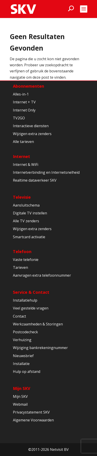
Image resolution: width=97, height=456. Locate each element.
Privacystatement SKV (31, 412)
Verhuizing (22, 339)
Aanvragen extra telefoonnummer (42, 275)
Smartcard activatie (29, 236)
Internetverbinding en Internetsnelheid (46, 172)
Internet (21, 156)
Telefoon (22, 251)
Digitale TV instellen (30, 213)
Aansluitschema (26, 205)
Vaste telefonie (25, 259)
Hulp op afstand (26, 371)
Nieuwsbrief (23, 355)
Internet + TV (24, 102)
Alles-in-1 (21, 94)
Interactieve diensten (31, 125)
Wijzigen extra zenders (32, 133)
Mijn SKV (21, 388)
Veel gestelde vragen (30, 308)
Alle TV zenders (26, 220)
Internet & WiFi (25, 164)
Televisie (22, 197)
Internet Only (24, 110)
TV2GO (19, 118)
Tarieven (20, 267)
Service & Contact (31, 292)
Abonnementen (28, 86)
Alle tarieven (23, 141)
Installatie (21, 363)
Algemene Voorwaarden (33, 420)
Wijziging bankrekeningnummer (40, 347)
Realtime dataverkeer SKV (35, 180)
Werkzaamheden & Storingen (38, 324)
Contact (19, 316)
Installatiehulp (25, 300)
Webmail (20, 404)
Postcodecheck (25, 331)
